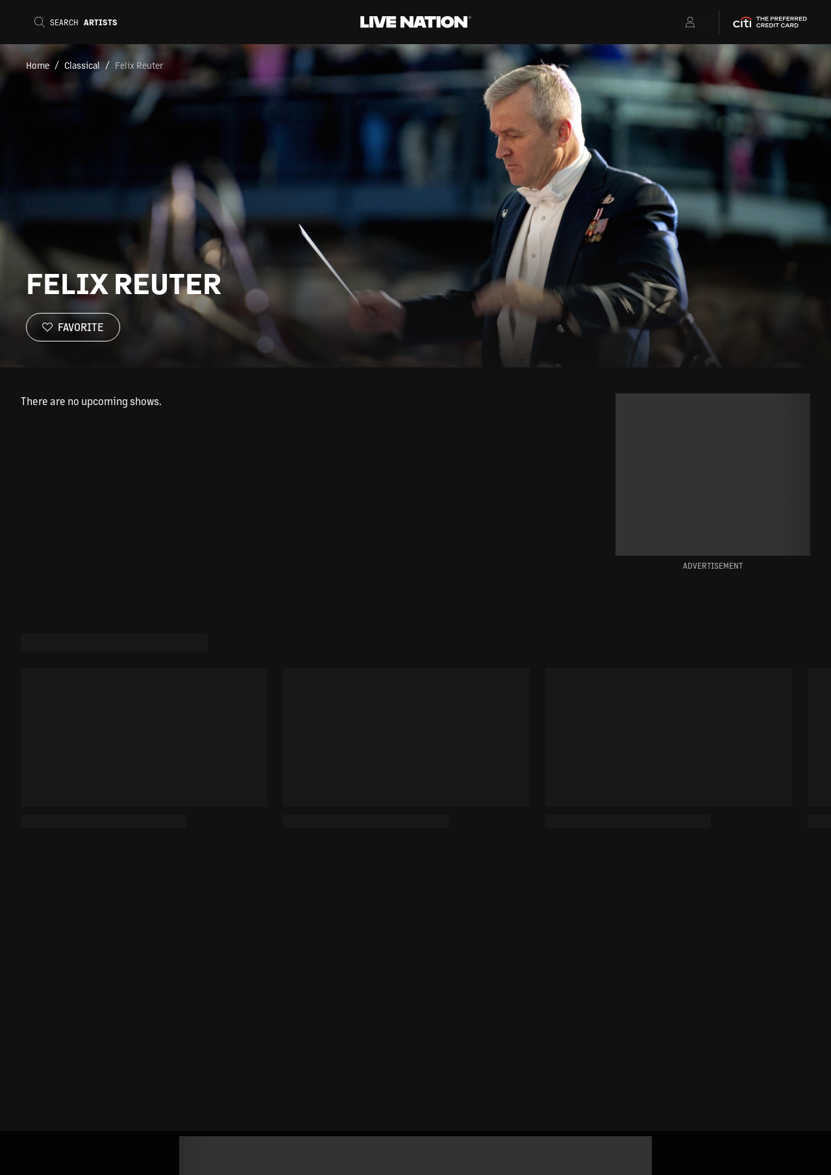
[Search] (80, 22)
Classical (82, 65)
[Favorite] (73, 327)
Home (37, 65)
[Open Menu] (673, 22)
